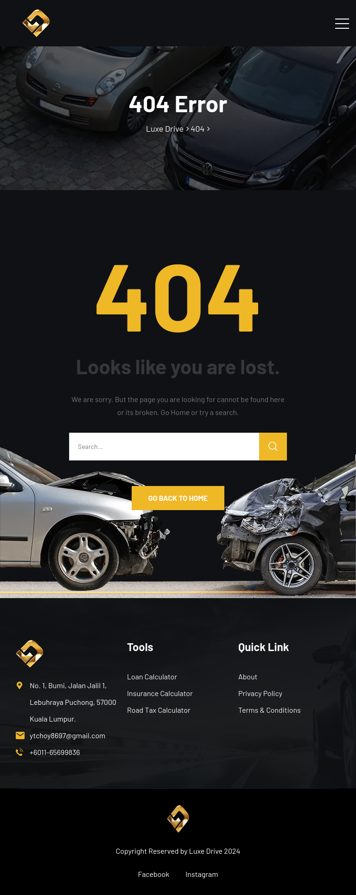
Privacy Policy (260, 693)
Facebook (154, 873)
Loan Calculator (152, 676)
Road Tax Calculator (159, 709)
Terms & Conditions (269, 709)
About (247, 676)
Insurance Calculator (160, 693)
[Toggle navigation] (342, 23)
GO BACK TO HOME (178, 497)
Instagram (201, 873)
